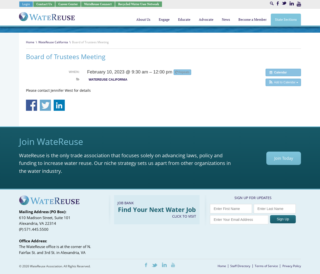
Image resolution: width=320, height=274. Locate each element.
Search (272, 3)
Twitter (284, 3)
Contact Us (44, 4)
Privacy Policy (291, 266)
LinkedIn (292, 3)
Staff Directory (240, 266)
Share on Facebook (31, 105)
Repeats (182, 72)
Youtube (299, 3)
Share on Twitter (45, 105)
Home (30, 42)
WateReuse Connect (98, 4)
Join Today (283, 158)
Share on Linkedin (59, 105)
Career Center (68, 4)
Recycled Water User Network (138, 4)
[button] (283, 82)
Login (26, 4)
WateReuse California (53, 42)
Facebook (278, 3)
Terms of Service (266, 266)
